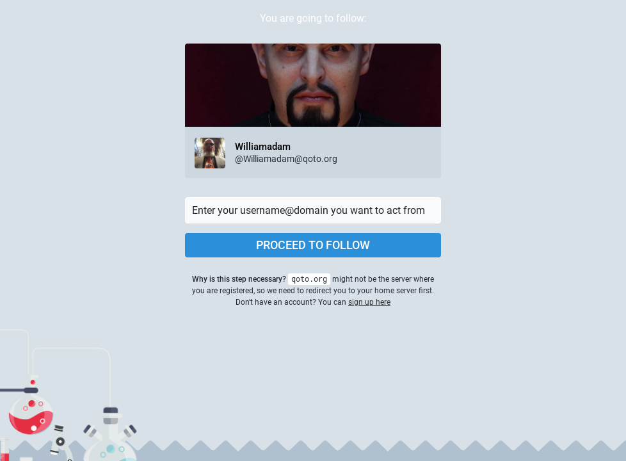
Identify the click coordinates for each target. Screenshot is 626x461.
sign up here (369, 302)
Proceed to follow (313, 245)
